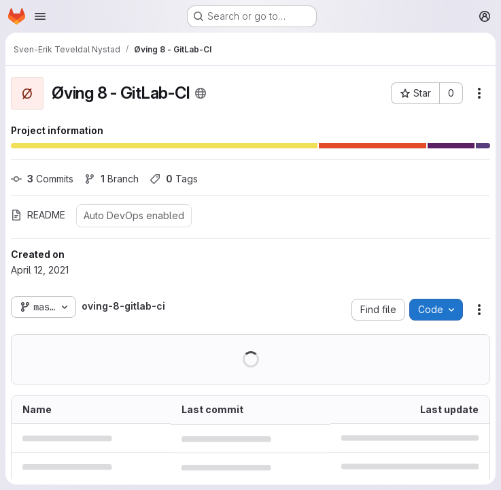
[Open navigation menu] (40, 16)
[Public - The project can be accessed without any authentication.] (200, 93)
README (38, 214)
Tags (174, 178)
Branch (111, 178)
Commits (42, 178)
